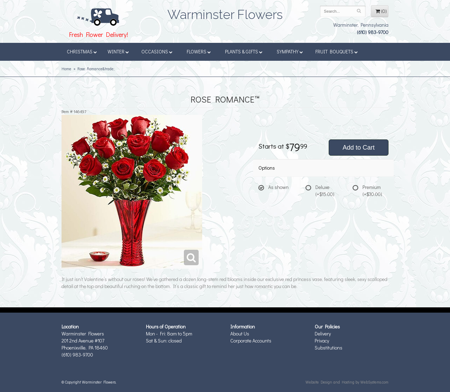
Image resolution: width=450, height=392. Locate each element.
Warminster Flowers (225, 12)
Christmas (82, 51)
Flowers (199, 51)
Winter (118, 51)
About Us (239, 333)
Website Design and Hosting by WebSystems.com (347, 382)
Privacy (322, 340)
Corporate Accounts (250, 340)
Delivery (323, 333)
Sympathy (290, 51)
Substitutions (328, 347)
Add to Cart (358, 147)
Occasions (157, 51)
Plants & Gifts (244, 51)
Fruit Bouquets (336, 51)
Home (66, 68)
